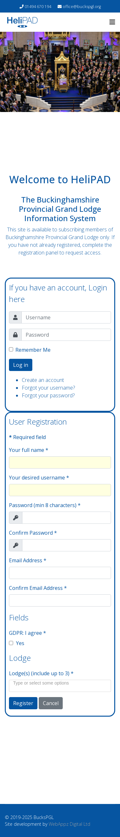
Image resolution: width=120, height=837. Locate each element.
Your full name (28, 449)
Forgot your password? (48, 395)
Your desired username (39, 477)
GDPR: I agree (27, 632)
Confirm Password (33, 532)
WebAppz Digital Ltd (69, 824)
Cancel (51, 703)
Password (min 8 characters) (45, 505)
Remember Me (33, 349)
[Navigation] (112, 22)
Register (23, 703)
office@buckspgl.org (82, 6)
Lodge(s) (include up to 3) (41, 673)
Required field (27, 437)
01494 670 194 (38, 6)
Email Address (27, 560)
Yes (16, 643)
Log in (20, 364)
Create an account (43, 380)
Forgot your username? (48, 387)
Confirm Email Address (38, 587)
